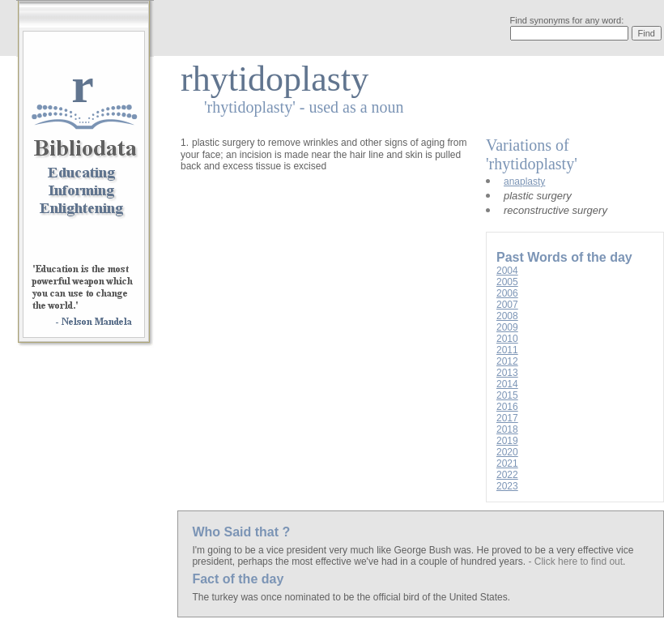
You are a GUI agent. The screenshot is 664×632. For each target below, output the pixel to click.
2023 (507, 486)
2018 (507, 429)
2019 (507, 440)
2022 (507, 474)
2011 (507, 350)
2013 (507, 372)
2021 (507, 463)
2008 (507, 316)
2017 (507, 418)
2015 (507, 395)
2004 (507, 270)
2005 (507, 282)
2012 (507, 361)
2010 (507, 338)
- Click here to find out (575, 561)
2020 (507, 452)
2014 (507, 384)
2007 (507, 304)
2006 (507, 293)
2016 (507, 406)
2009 (507, 327)
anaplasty (524, 181)
